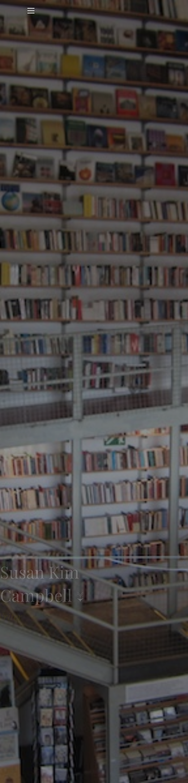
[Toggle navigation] (31, 11)
